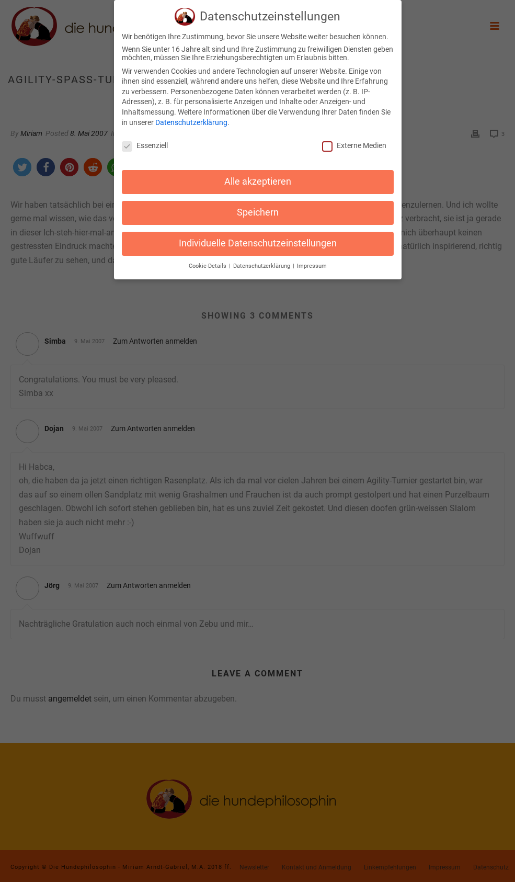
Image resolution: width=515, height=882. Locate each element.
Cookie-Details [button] (208, 262)
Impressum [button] (312, 262)
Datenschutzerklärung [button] (262, 262)
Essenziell (145, 143)
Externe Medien (354, 143)
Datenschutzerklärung (191, 119)
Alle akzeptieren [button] (257, 179)
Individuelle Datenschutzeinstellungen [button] (258, 240)
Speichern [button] (258, 210)
